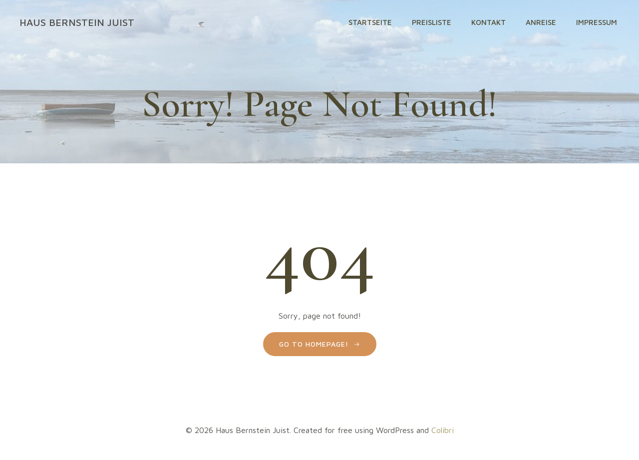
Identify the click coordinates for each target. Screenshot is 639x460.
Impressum (596, 22)
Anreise (541, 22)
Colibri (442, 430)
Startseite (370, 22)
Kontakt (488, 22)
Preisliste (431, 22)
